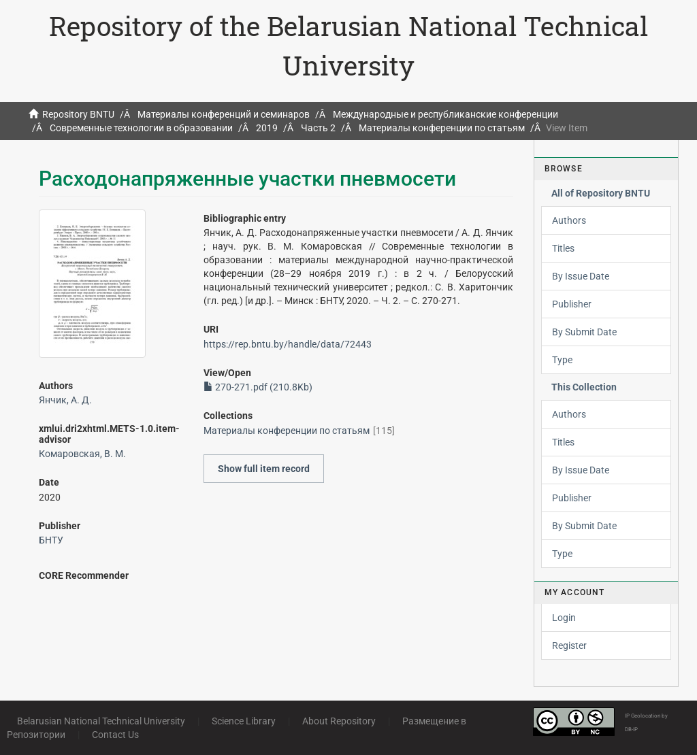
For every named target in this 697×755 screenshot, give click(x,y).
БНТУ (51, 540)
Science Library (244, 721)
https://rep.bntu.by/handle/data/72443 (288, 344)
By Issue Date (580, 276)
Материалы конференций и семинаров (223, 114)
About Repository (339, 721)
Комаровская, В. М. (82, 453)
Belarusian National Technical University (101, 721)
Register (569, 645)
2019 (267, 127)
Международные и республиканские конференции (445, 114)
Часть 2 (318, 127)
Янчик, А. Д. (65, 400)
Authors (569, 220)
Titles (563, 248)
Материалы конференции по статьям (442, 127)
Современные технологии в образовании (141, 127)
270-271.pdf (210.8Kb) (258, 387)
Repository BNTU (78, 114)
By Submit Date (584, 331)
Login (564, 617)
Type (562, 359)
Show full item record (264, 468)
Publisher (571, 304)
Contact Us (115, 734)
